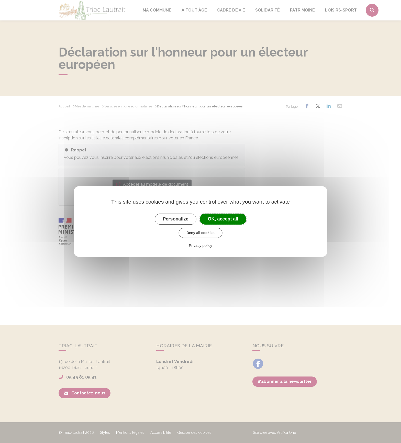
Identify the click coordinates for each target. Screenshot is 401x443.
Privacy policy (200, 245)
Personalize (175, 218)
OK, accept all (223, 218)
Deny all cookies (200, 233)
